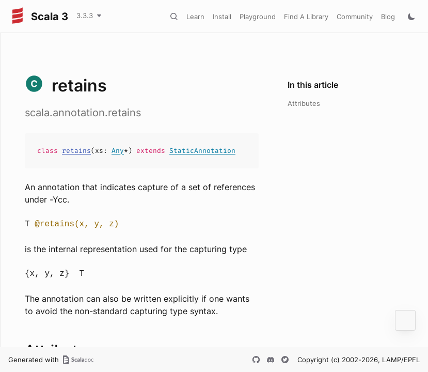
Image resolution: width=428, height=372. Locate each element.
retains (76, 150)
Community (355, 16)
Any (118, 150)
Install (222, 16)
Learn (195, 16)
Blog (388, 16)
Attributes (304, 103)
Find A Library (306, 16)
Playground (258, 16)
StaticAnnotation (202, 150)
